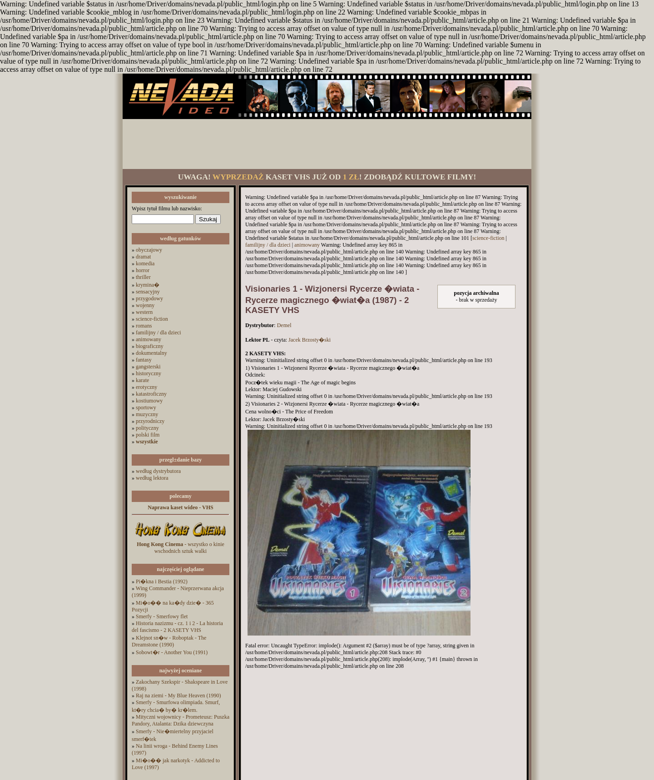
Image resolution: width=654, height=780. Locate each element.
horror (142, 270)
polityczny (147, 428)
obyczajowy (149, 250)
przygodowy (149, 298)
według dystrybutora (158, 471)
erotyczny (146, 387)
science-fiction (152, 319)
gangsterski (148, 366)
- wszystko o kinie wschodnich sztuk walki (180, 547)
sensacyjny (148, 291)
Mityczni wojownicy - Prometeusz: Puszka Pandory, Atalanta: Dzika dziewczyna (180, 720)
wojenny (145, 305)
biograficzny (150, 346)
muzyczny (147, 414)
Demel (284, 325)
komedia (145, 263)
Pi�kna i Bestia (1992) (162, 581)
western (144, 312)
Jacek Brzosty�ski (309, 340)
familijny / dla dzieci (158, 332)
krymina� (147, 285)
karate (142, 380)
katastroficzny (151, 394)
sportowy (146, 407)
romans (144, 326)
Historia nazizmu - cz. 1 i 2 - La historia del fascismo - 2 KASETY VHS (177, 626)
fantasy (144, 360)
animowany (148, 339)
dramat (143, 256)
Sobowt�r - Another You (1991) (172, 652)
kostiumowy (149, 400)
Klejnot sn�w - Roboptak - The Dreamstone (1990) (169, 641)
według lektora (152, 478)
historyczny (148, 373)
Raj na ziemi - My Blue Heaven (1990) (178, 695)
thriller (143, 277)
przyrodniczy (150, 421)
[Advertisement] (327, 144)
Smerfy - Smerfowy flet (162, 616)
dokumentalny (151, 353)
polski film (147, 435)
